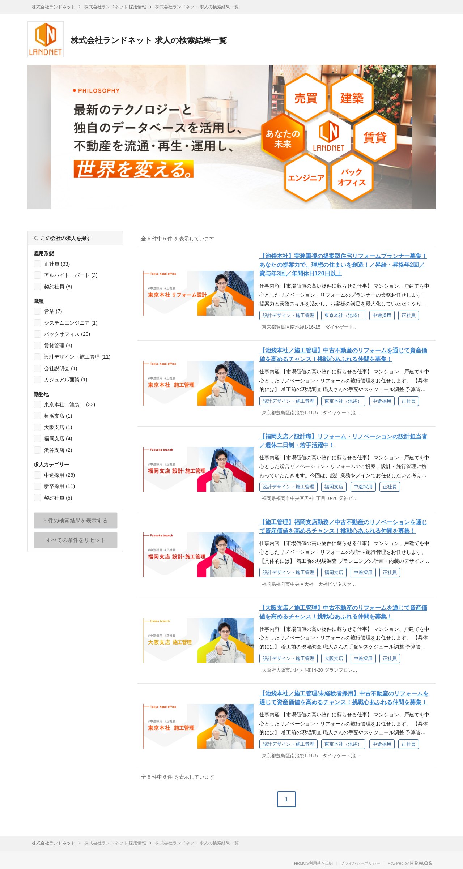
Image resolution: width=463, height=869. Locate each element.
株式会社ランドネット (54, 6)
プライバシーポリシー (360, 863)
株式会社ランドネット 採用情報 (115, 6)
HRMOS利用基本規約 (313, 863)
